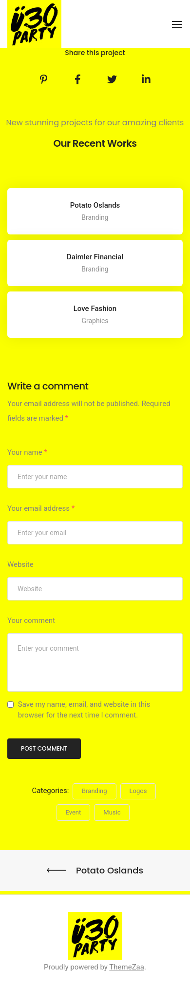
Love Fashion (95, 308)
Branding (94, 790)
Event (73, 812)
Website (20, 564)
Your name (27, 452)
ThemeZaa (126, 967)
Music (111, 812)
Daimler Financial (95, 256)
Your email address (41, 508)
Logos (138, 790)
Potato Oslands (95, 205)
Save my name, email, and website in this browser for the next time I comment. (84, 709)
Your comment (31, 620)
